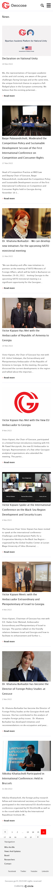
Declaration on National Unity (20, 58)
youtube (34, 871)
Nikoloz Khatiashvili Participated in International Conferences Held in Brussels (23, 778)
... (22, 832)
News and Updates (12, 851)
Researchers (9, 859)
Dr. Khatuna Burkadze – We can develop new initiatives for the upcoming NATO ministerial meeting (26, 245)
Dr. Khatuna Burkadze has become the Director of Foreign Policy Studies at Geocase (25, 688)
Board (6, 855)
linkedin (45, 871)
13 (28, 832)
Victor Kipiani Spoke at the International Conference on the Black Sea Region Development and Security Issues (26, 509)
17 (5, 837)
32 (31, 837)
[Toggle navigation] (49, 5)
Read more (9, 95)
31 (26, 837)
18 (10, 837)
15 (38, 832)
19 (15, 837)
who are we (9, 847)
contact (7, 863)
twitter (23, 871)
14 (33, 832)
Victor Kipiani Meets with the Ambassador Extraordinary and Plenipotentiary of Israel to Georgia (23, 599)
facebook (12, 871)
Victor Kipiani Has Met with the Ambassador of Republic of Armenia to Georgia (25, 335)
